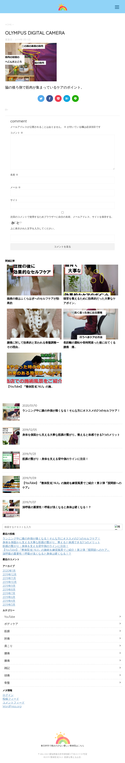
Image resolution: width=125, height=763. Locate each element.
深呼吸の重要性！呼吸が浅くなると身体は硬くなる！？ (56, 507)
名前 (14, 174)
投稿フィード (11, 698)
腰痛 (7, 653)
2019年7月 (9, 593)
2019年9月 (9, 585)
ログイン (8, 695)
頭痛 (7, 675)
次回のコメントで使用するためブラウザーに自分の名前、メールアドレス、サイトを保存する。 (62, 216)
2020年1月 (9, 570)
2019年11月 (9, 578)
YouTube (9, 616)
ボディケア (11, 623)
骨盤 (7, 682)
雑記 (7, 668)
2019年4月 (9, 601)
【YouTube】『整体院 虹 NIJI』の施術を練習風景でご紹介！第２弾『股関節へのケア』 (56, 549)
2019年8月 (9, 589)
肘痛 (7, 638)
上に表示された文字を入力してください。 (33, 228)
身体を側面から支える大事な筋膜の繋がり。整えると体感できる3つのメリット (71, 434)
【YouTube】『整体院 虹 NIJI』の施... (30, 386)
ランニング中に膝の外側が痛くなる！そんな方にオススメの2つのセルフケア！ (71, 410)
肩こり (8, 646)
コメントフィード (14, 702)
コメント (16, 132)
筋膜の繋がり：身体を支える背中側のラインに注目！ (55, 459)
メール (15, 187)
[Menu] (117, 7)
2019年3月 (9, 604)
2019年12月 (9, 574)
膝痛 (7, 660)
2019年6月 (9, 597)
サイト (14, 200)
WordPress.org (12, 706)
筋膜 (7, 631)
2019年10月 (10, 582)
